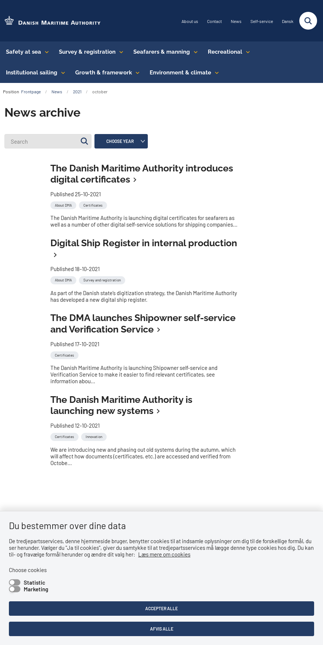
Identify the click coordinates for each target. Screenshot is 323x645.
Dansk (287, 21)
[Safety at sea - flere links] (45, 52)
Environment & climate (180, 72)
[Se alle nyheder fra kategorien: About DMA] (64, 204)
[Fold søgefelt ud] (308, 21)
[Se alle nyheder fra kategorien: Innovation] (94, 435)
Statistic (34, 582)
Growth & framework (103, 72)
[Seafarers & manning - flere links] (194, 52)
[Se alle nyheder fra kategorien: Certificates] (94, 204)
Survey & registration (87, 52)
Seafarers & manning (161, 52)
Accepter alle (161, 608)
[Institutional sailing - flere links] (61, 72)
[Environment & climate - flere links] (215, 72)
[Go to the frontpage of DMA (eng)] (50, 21)
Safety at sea (23, 52)
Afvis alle (161, 628)
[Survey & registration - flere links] (119, 52)
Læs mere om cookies (164, 554)
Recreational (225, 52)
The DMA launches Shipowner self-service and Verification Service (143, 323)
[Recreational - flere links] (246, 52)
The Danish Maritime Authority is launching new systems (121, 405)
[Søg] (84, 141)
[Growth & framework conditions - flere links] (136, 72)
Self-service (261, 21)
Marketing (36, 589)
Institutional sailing (31, 72)
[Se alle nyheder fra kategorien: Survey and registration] (103, 279)
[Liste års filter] (121, 141)
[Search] (47, 141)
